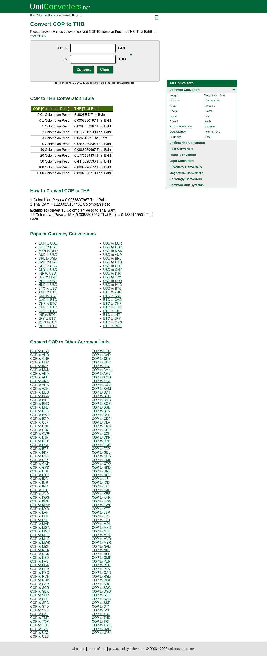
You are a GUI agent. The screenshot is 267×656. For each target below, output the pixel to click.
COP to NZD (39, 557)
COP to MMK (40, 531)
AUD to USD (48, 254)
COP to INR (39, 366)
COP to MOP (40, 535)
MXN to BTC (48, 322)
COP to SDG (101, 587)
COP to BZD (39, 418)
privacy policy (119, 649)
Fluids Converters (182, 154)
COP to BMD (101, 400)
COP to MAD (39, 524)
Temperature (212, 100)
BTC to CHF (112, 303)
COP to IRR (39, 486)
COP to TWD (101, 625)
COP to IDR (39, 479)
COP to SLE (101, 595)
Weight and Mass (214, 95)
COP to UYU (101, 633)
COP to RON (39, 576)
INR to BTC (47, 315)
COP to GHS (101, 456)
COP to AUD (39, 355)
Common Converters (184, 89)
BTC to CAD (112, 300)
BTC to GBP (112, 311)
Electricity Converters (185, 167)
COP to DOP (39, 441)
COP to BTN (101, 411)
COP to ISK (100, 486)
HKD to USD (48, 284)
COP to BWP (40, 415)
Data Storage (178, 131)
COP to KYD (39, 509)
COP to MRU (101, 535)
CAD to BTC (48, 300)
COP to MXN (39, 370)
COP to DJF (39, 437)
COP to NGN (39, 550)
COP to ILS (100, 479)
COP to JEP (39, 490)
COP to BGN (39, 396)
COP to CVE (39, 433)
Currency (175, 137)
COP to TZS (39, 629)
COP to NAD (101, 546)
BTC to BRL (112, 296)
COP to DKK (101, 437)
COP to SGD (101, 591)
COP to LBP (101, 512)
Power (208, 110)
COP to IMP (39, 482)
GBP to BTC (48, 311)
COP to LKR (39, 516)
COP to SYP (101, 610)
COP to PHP (101, 565)
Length (174, 95)
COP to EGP (39, 445)
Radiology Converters (185, 179)
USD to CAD (112, 262)
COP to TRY (101, 621)
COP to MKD (101, 527)
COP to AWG (101, 385)
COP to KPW (101, 501)
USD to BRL (112, 258)
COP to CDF (101, 418)
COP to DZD (101, 441)
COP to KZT (101, 509)
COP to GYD (39, 467)
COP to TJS (101, 614)
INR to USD (47, 273)
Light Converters (181, 161)
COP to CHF (39, 358)
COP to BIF (38, 400)
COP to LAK (39, 512)
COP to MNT (101, 531)
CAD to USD (48, 262)
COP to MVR (101, 539)
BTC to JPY (112, 318)
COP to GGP (39, 456)
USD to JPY (112, 277)
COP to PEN (101, 561)
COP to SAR (39, 584)
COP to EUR (101, 351)
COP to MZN (39, 546)
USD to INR (112, 273)
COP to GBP (101, 362)
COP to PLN (101, 569)
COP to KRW (40, 505)
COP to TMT (39, 617)
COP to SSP (101, 602)
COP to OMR (101, 557)
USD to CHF (112, 266)
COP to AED (39, 373)
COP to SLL (39, 599)
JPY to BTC (47, 318)
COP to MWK (40, 542)
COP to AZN (39, 388)
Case (207, 137)
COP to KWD (101, 505)
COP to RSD (101, 576)
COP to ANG (39, 381)
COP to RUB (39, 580)
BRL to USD (48, 258)
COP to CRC (101, 426)
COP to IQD (101, 482)
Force (173, 116)
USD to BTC (112, 288)
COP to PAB (39, 561)
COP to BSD (101, 407)
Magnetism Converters (186, 173)
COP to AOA (101, 381)
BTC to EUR (112, 307)
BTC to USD (48, 288)
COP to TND (101, 617)
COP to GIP (39, 460)
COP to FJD (101, 448)
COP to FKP (39, 452)
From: (63, 48)
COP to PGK (39, 565)
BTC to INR (111, 315)
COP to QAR (101, 572)
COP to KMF (39, 501)
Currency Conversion (49, 15)
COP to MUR (40, 539)
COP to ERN (101, 445)
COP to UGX (39, 633)
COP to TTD (39, 625)
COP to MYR (101, 542)
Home (33, 15)
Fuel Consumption (181, 126)
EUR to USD (48, 243)
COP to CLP (101, 422)
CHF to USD (48, 266)
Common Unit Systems (186, 185)
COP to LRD (101, 516)
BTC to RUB (112, 326)
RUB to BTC (48, 326)
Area (172, 105)
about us (78, 649)
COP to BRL (39, 407)
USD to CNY (112, 269)
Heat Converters (181, 148)
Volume (174, 100)
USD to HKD (112, 284)
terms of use (97, 649)
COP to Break (102, 370)
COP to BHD (101, 396)
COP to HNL (39, 471)
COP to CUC (39, 430)
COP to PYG (39, 572)
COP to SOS (101, 599)
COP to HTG (39, 475)
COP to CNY (101, 358)
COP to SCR (39, 587)
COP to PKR (39, 569)
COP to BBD (39, 392)
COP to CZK (101, 433)
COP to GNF (39, 464)
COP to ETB (39, 448)
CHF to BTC (48, 303)
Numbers (209, 126)
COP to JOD (39, 494)
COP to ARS (39, 385)
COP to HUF (101, 475)
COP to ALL (39, 377)
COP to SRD (39, 602)
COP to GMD (101, 460)
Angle (207, 121)
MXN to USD (48, 251)
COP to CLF (39, 422)
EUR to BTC (48, 307)
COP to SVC (39, 610)
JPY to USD (47, 277)
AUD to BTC (48, 292)
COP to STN (101, 606)
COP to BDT (101, 392)
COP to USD (39, 351)
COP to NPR (101, 554)
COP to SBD (101, 584)
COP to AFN (101, 373)
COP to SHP (39, 595)
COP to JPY (101, 366)
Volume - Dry (212, 131)
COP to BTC (39, 411)
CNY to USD (48, 269)
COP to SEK (39, 591)
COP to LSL (39, 520)
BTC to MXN (112, 322)
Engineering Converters (187, 142)
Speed (174, 121)
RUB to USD (48, 281)
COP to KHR (101, 497)
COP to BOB (101, 403)
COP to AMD (101, 377)
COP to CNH (39, 426)
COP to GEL (101, 452)
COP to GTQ (101, 464)
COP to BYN (101, 415)
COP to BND (39, 403)
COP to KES (101, 494)
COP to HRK (101, 471)
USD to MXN (112, 251)
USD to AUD (112, 254)
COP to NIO (101, 550)
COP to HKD (101, 467)
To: (65, 59)
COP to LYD (101, 520)
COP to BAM (101, 388)
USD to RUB (112, 281)
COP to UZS (39, 636)
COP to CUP (101, 430)
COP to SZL (39, 614)
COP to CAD (101, 355)
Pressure (209, 105)
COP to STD (39, 606)
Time (207, 116)
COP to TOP (39, 621)
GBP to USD (48, 247)
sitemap (137, 649)
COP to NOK (39, 554)
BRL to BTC (47, 296)
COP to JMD (101, 490)
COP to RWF (101, 580)
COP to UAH (101, 629)
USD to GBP (112, 247)
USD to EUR (112, 243)
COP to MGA (40, 527)
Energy (174, 110)
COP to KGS (39, 497)
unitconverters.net (181, 649)
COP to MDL (101, 524)
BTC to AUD (112, 292)
